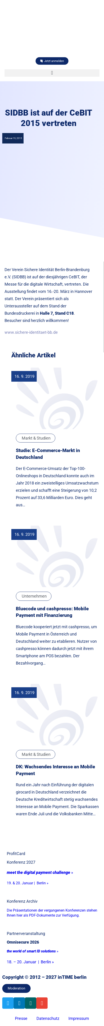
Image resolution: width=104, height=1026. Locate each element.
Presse (21, 1018)
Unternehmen (34, 596)
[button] (52, 73)
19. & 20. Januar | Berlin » (27, 883)
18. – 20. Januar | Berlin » (30, 961)
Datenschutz (47, 1018)
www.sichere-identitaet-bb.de (31, 332)
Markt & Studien (36, 438)
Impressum (78, 1018)
